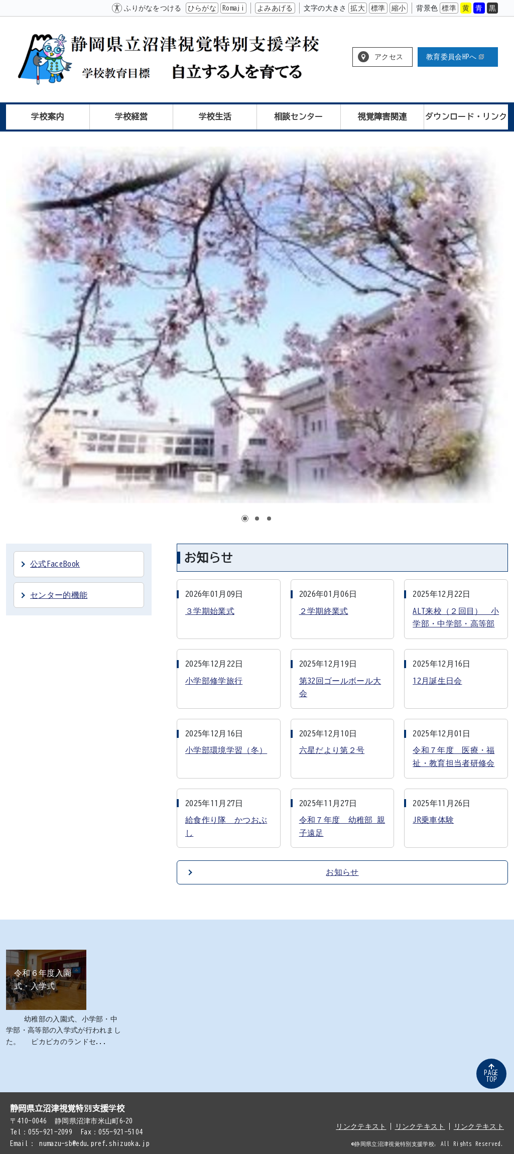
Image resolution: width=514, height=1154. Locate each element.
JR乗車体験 (433, 820)
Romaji (233, 8)
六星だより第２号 (332, 750)
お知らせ (342, 872)
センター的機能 (58, 595)
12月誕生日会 (437, 681)
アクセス (388, 56)
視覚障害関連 (382, 116)
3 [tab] (269, 518)
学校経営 (131, 116)
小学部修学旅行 (213, 681)
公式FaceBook (55, 564)
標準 (378, 8)
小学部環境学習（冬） (226, 750)
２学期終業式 (323, 611)
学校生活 (215, 116)
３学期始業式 (209, 611)
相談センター (298, 116)
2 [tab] (257, 518)
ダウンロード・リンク (466, 116)
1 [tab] (244, 518)
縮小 (399, 8)
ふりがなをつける (153, 8)
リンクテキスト (361, 1126)
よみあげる (275, 8)
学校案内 (47, 116)
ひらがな (202, 8)
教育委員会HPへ (455, 56)
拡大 (357, 8)
